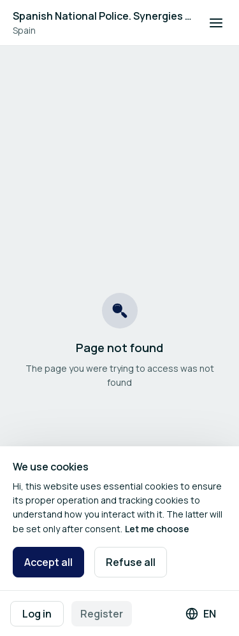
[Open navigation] (216, 23)
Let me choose (157, 529)
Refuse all (131, 562)
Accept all (48, 562)
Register (101, 614)
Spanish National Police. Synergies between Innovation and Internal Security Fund (103, 16)
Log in (37, 614)
